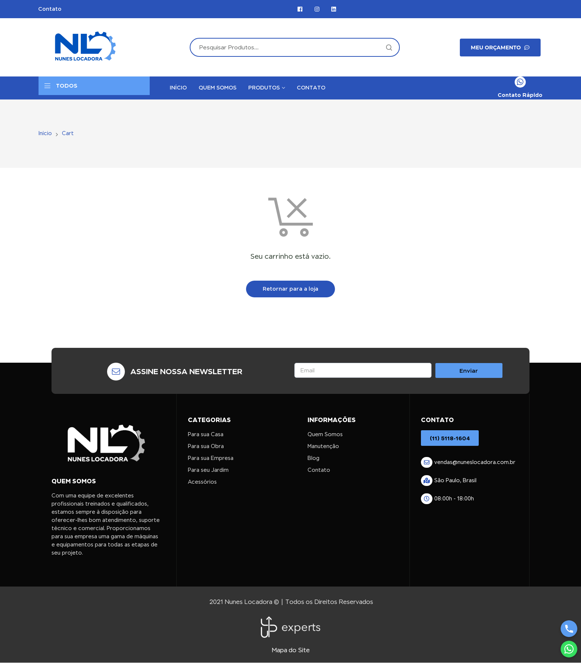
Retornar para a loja (290, 289)
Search (389, 47)
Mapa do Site (291, 650)
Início (45, 133)
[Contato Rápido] (520, 82)
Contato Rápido (520, 95)
